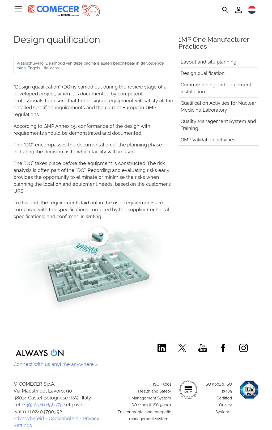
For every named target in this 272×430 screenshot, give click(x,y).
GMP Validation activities (208, 139)
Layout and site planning (208, 62)
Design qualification (203, 73)
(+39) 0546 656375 (42, 404)
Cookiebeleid (63, 418)
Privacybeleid (29, 418)
